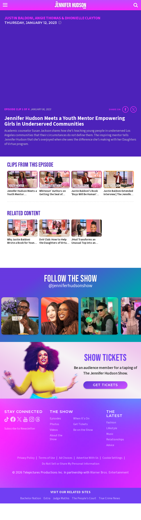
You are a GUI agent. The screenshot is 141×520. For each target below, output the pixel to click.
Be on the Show (83, 430)
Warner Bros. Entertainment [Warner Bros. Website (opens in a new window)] (109, 472)
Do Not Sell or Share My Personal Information (70, 464)
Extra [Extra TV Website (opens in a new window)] (47, 498)
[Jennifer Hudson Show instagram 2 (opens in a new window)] (61, 316)
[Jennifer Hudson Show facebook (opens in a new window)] (13, 419)
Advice (110, 445)
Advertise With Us (87, 458)
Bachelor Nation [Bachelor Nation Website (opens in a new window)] (30, 498)
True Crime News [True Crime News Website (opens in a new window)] (109, 498)
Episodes (55, 418)
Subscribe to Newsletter (19, 429)
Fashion (111, 423)
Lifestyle (111, 428)
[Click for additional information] (59, 22)
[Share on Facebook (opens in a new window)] (125, 109)
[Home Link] (71, 5)
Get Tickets (105, 385)
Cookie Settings (112, 458)
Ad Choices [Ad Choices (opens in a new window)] (65, 458)
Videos (54, 430)
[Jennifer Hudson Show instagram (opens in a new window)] (31, 419)
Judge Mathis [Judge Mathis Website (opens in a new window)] (61, 498)
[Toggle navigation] (5, 5)
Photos (54, 424)
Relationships (115, 439)
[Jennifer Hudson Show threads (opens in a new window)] (38, 419)
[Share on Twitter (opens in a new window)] (133, 109)
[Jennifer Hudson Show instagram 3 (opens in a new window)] (101, 316)
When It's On (81, 418)
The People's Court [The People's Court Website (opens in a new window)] (84, 498)
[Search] (135, 5)
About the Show (56, 437)
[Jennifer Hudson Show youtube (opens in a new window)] (25, 419)
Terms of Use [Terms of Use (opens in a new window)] (47, 458)
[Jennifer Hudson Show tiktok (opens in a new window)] (6, 419)
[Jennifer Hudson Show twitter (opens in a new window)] (19, 419)
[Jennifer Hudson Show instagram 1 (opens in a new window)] (21, 316)
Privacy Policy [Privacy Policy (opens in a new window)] (26, 458)
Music (109, 434)
